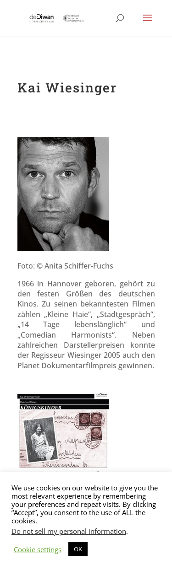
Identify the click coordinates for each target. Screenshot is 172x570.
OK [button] (78, 549)
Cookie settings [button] (37, 549)
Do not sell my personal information (68, 531)
